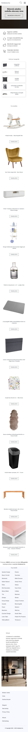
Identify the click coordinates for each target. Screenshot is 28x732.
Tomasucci (18, 620)
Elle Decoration (6, 588)
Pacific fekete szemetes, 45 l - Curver (14, 472)
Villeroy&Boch (5, 620)
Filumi (3, 607)
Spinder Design (6, 572)
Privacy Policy (6, 712)
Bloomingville (18, 604)
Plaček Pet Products (20, 616)
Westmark (4, 578)
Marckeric (4, 610)
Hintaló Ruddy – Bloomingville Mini (14, 135)
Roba (3, 584)
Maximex (17, 594)
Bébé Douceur (18, 578)
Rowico (17, 572)
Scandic (4, 604)
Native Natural (5, 581)
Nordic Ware (18, 613)
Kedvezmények (6, 699)
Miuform (17, 607)
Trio (3, 594)
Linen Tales (5, 616)
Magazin (4, 705)
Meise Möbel (5, 591)
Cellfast (17, 591)
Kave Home (18, 588)
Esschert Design (6, 613)
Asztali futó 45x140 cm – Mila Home (14, 397)
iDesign (4, 597)
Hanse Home (18, 581)
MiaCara (17, 610)
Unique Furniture (19, 600)
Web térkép (5, 708)
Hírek (3, 696)
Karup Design (5, 600)
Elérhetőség (5, 721)
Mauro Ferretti (5, 575)
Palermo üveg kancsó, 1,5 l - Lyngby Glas (14, 285)
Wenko (17, 597)
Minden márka (6, 692)
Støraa (16, 584)
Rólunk (4, 717)
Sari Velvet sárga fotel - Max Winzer (14, 172)
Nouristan (17, 575)
